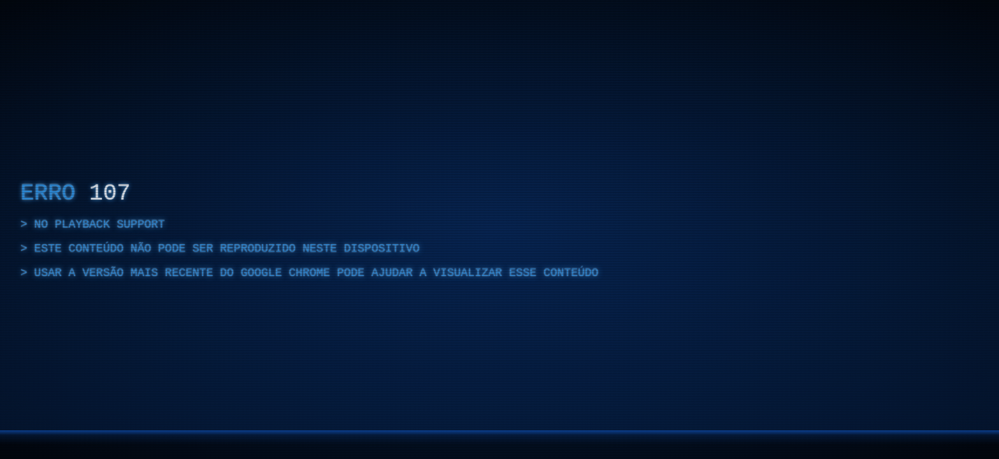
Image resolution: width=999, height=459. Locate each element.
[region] (499, 229)
